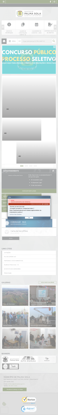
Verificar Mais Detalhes (16, 214)
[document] (29, 208)
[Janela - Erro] (29, 207)
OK (29, 218)
